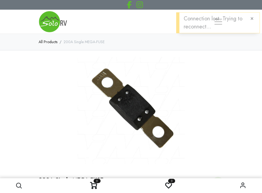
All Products (48, 41)
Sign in (243, 186)
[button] (19, 186)
